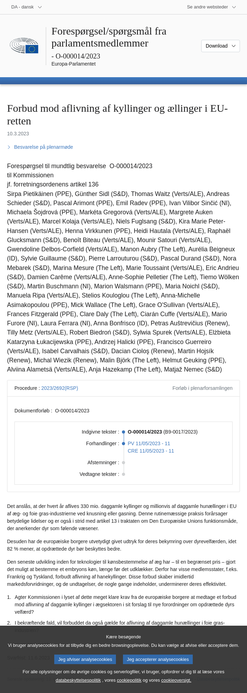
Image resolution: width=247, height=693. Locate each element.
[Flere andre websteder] (212, 7)
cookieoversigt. (176, 688)
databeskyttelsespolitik (78, 688)
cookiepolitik (129, 688)
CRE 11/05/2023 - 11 (151, 451)
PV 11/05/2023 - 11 (149, 443)
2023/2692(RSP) (59, 388)
